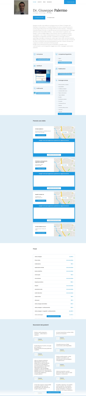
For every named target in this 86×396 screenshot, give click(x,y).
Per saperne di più (56, 17)
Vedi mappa (64, 132)
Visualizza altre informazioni (65, 113)
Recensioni (49, 2)
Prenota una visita (69, 2)
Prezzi (44, 2)
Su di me (34, 2)
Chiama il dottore (41, 135)
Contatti (40, 2)
